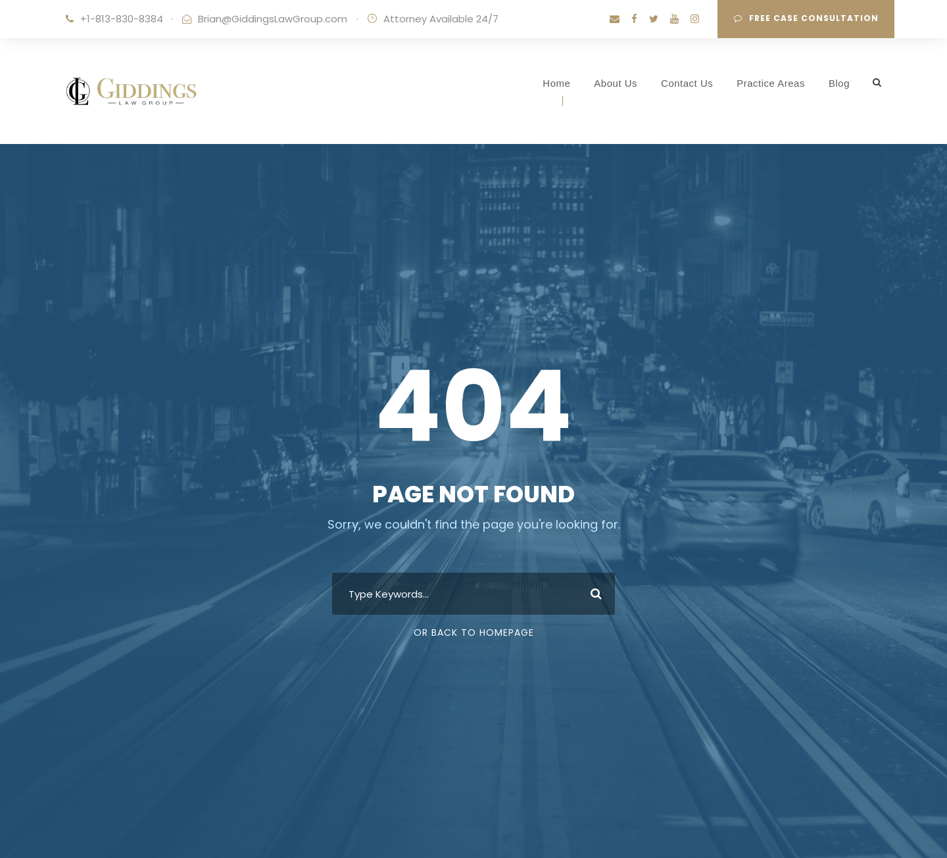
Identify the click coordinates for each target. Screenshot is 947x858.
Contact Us (687, 83)
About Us (615, 83)
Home (556, 83)
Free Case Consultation (806, 18)
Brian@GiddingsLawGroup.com (272, 19)
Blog (839, 83)
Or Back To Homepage (474, 632)
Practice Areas (771, 83)
